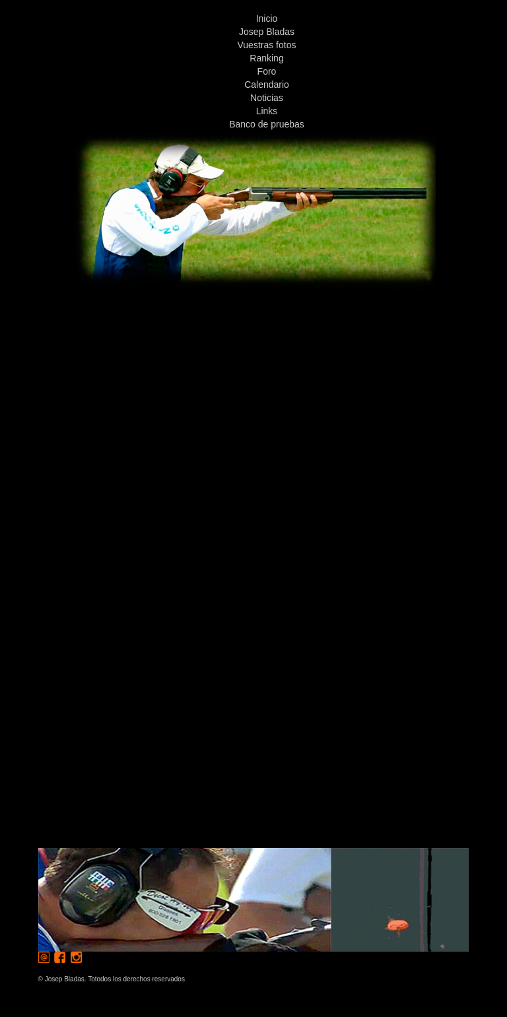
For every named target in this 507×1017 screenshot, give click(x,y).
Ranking (266, 58)
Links (267, 111)
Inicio (267, 18)
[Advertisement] (253, 383)
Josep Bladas (266, 31)
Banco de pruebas (266, 124)
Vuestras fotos (267, 45)
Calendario (266, 84)
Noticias (266, 97)
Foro (267, 71)
